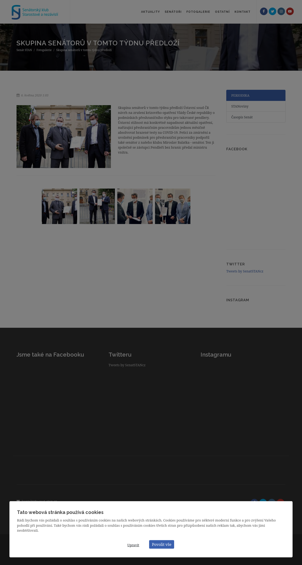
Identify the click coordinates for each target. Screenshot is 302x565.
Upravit (133, 545)
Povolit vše (161, 544)
